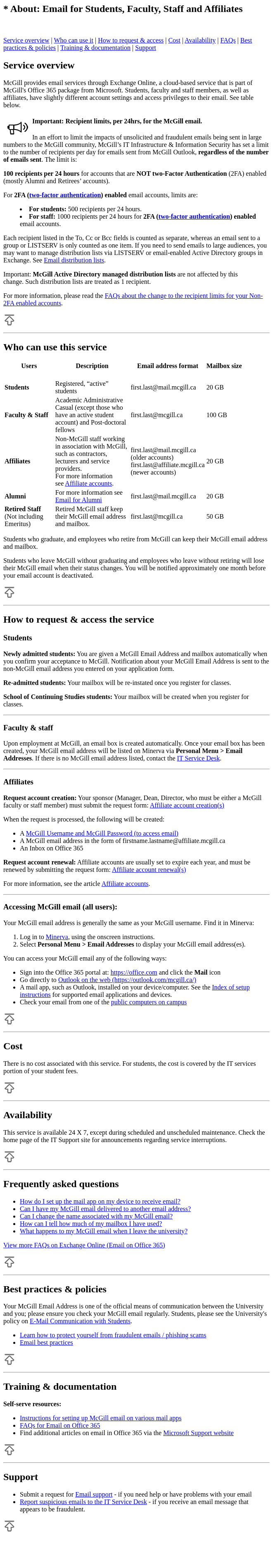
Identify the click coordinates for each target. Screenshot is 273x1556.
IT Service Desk (198, 758)
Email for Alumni (78, 499)
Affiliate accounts (88, 483)
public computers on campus (149, 1002)
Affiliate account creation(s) (187, 805)
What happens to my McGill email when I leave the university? (104, 1231)
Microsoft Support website (198, 1432)
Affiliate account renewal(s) (149, 869)
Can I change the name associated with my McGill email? (96, 1216)
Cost (174, 40)
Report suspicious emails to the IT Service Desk (83, 1501)
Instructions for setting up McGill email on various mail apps (101, 1417)
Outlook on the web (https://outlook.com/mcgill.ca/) (127, 979)
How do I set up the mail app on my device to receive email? (100, 1201)
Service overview (26, 40)
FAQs (228, 40)
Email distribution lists (74, 260)
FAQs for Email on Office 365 (60, 1425)
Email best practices (46, 1342)
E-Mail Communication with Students (80, 1321)
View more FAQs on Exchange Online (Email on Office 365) (84, 1245)
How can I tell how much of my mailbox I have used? (91, 1223)
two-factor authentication (65, 194)
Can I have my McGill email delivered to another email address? (105, 1208)
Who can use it (73, 40)
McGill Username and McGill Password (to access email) (102, 833)
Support (145, 47)
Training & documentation (95, 47)
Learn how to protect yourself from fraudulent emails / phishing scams (113, 1335)
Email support (93, 1494)
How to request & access (131, 40)
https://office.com (134, 972)
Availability (200, 40)
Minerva (57, 936)
